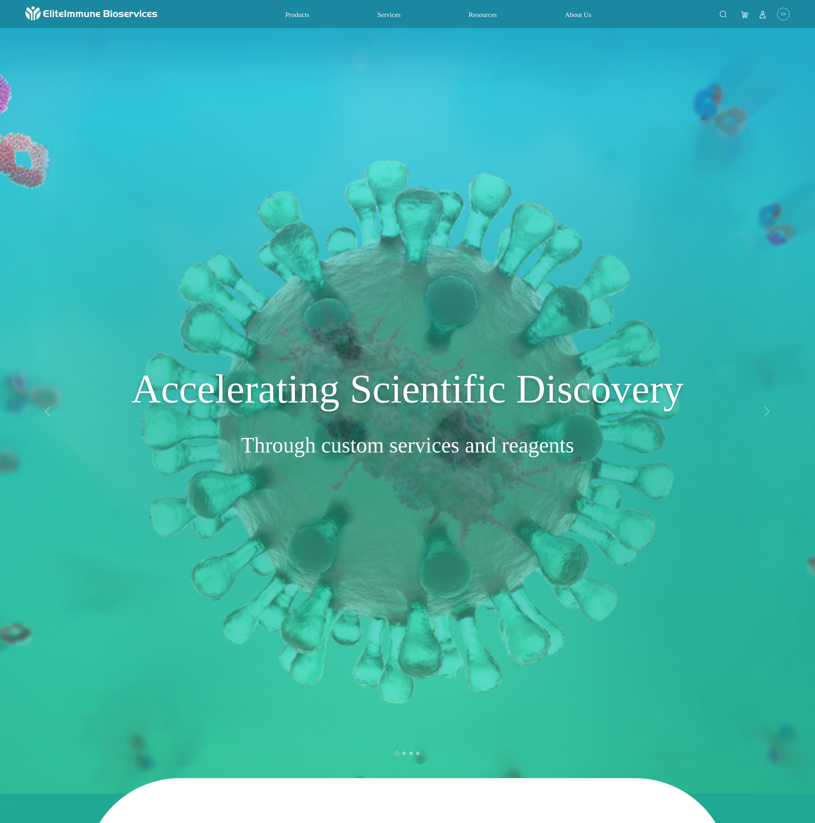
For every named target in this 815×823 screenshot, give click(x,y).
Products (297, 15)
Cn (783, 14)
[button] (767, 145)
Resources (483, 15)
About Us (578, 15)
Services (389, 15)
